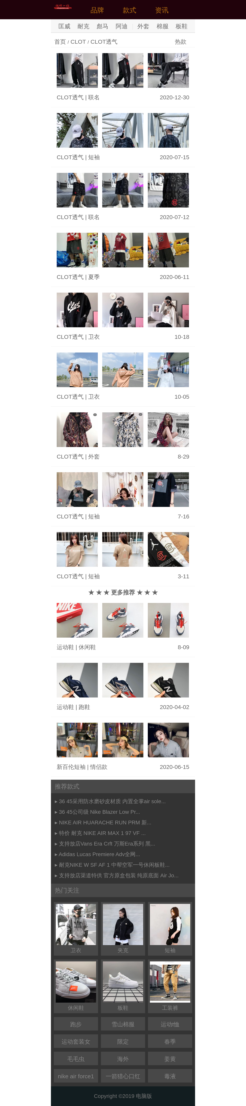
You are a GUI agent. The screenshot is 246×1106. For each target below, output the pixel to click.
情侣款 (98, 767)
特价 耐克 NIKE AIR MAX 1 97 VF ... (102, 833)
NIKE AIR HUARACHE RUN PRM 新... (105, 823)
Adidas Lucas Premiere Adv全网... (99, 854)
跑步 (76, 1024)
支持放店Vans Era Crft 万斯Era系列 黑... (107, 844)
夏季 (94, 277)
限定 (123, 1041)
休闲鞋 (87, 647)
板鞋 (182, 26)
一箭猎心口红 (123, 1076)
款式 (129, 10)
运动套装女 (76, 1041)
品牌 (97, 10)
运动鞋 (65, 647)
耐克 (83, 26)
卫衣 (94, 337)
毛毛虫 (76, 1059)
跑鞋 (84, 707)
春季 (170, 1041)
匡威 (64, 26)
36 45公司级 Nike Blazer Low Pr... (99, 812)
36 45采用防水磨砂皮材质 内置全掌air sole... (112, 801)
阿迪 (122, 26)
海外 (123, 1059)
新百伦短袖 (71, 767)
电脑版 (144, 1096)
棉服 (163, 26)
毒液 (170, 1076)
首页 (60, 42)
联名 (94, 97)
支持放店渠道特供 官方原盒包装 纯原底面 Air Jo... (119, 875)
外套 (143, 26)
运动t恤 (170, 1024)
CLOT (78, 42)
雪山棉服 (123, 1024)
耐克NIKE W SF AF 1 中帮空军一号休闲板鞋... (114, 865)
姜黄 (170, 1059)
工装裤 (170, 986)
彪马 (102, 26)
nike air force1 (76, 1076)
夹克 (123, 928)
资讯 (162, 10)
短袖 (94, 157)
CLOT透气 (104, 42)
